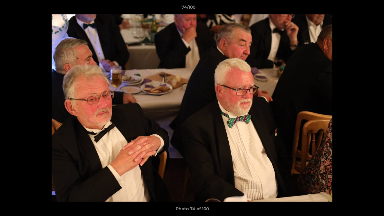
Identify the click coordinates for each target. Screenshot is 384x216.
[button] (358, 8)
